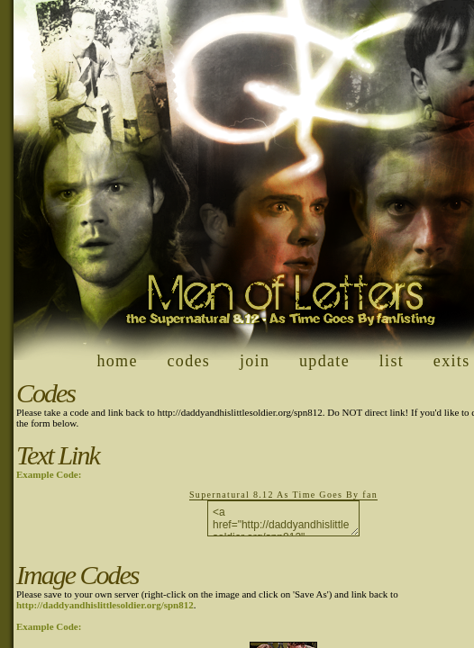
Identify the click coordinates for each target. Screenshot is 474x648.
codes (189, 361)
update (324, 361)
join (254, 361)
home (116, 361)
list (391, 361)
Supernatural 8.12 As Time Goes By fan (283, 495)
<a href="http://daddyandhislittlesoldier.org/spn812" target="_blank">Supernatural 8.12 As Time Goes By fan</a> (283, 518)
